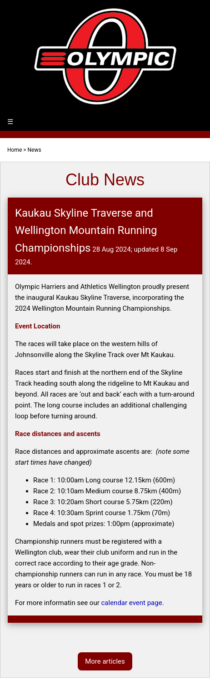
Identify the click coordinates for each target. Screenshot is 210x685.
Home (14, 150)
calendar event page (131, 603)
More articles (105, 661)
